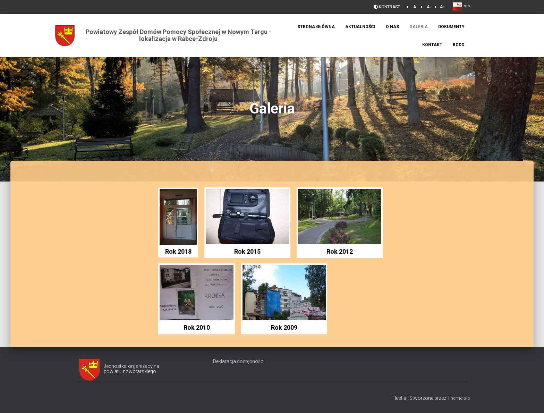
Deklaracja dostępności (238, 361)
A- (429, 7)
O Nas (392, 26)
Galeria (418, 26)
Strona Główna (316, 26)
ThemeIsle (458, 398)
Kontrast (387, 7)
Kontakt (432, 44)
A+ (442, 7)
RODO (459, 44)
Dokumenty (451, 26)
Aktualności (360, 26)
